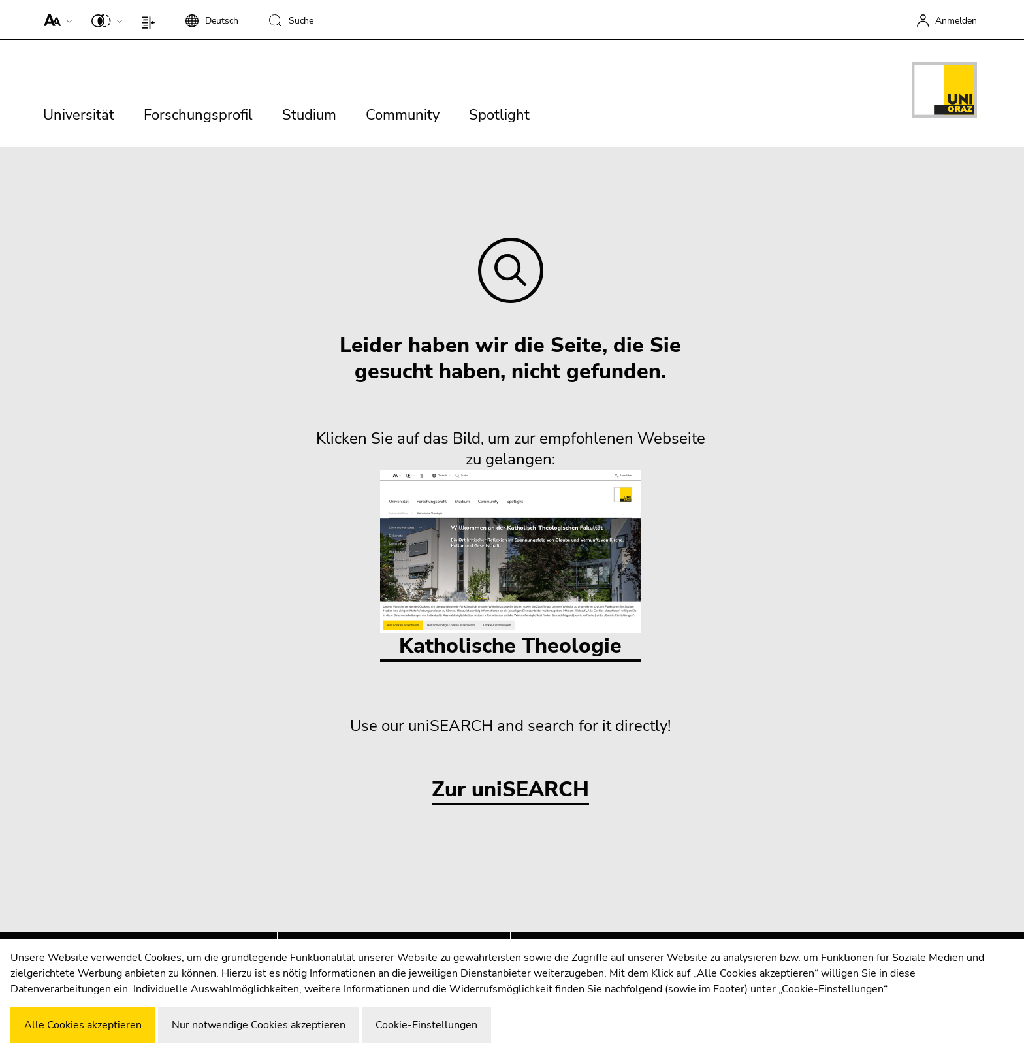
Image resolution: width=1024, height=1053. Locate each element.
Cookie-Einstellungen (426, 1025)
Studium (309, 115)
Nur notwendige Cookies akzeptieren (258, 1025)
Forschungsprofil (198, 115)
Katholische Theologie (510, 565)
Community (403, 115)
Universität (78, 115)
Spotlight (499, 115)
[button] (55, 19)
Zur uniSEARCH (510, 790)
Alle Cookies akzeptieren (83, 1025)
